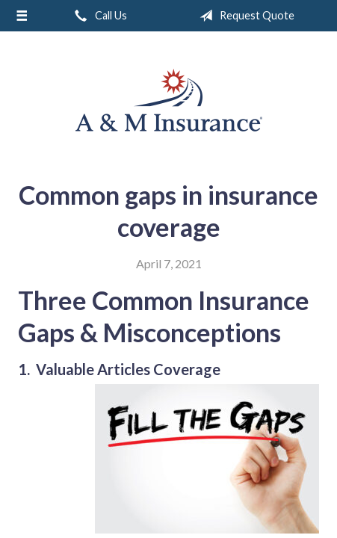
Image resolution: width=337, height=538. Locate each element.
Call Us (98, 15)
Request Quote (244, 15)
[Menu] (22, 15)
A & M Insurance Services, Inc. (168, 100)
